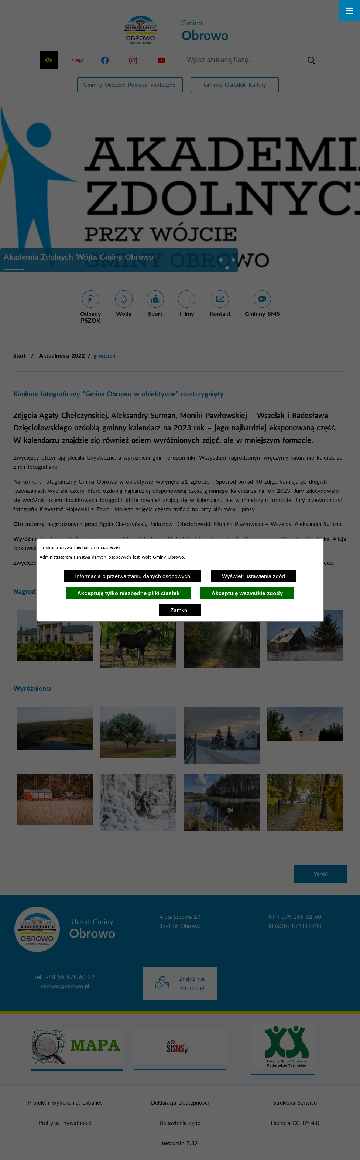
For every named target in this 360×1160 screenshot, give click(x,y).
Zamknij (180, 610)
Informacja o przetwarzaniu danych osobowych (132, 576)
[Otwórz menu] (349, 10)
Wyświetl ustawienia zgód (253, 576)
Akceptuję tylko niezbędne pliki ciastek (128, 593)
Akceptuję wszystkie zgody (247, 593)
